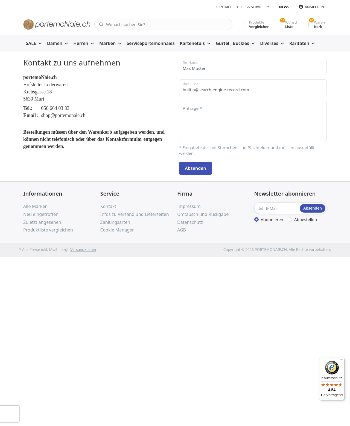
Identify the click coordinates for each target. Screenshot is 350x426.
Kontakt (223, 6)
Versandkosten (83, 249)
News (284, 6)
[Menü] (341, 361)
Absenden (195, 168)
